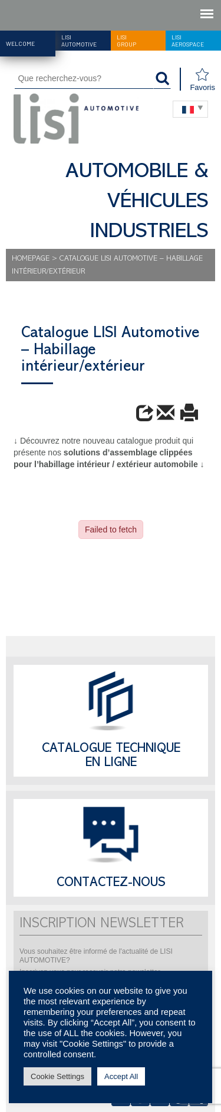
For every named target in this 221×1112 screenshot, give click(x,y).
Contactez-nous (111, 883)
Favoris (202, 80)
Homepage (31, 259)
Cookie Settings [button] (57, 1076)
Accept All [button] (121, 1076)
